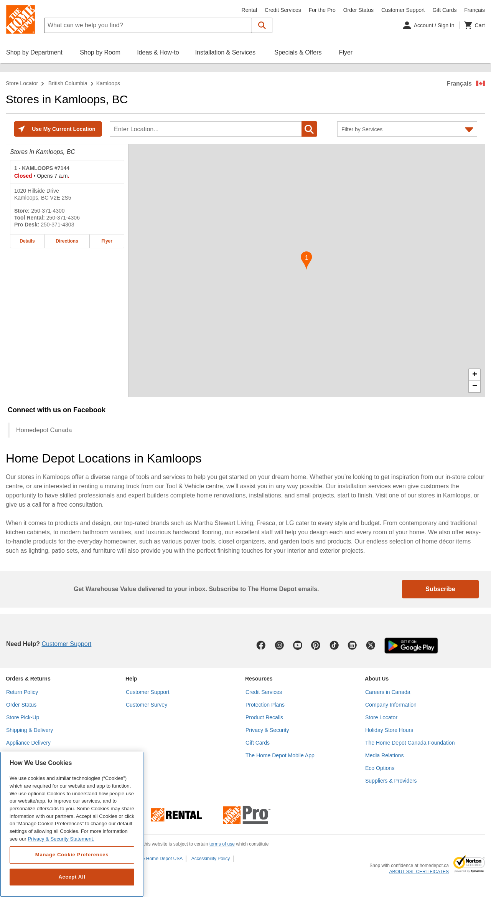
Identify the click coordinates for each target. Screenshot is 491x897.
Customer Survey (146, 705)
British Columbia (67, 83)
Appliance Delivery (28, 743)
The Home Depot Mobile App (280, 755)
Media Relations (384, 755)
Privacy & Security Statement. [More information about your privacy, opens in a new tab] (61, 839)
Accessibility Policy (210, 858)
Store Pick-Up (22, 717)
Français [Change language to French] (474, 10)
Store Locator (22, 83)
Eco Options (379, 768)
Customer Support (403, 10)
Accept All (71, 877)
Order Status (358, 10)
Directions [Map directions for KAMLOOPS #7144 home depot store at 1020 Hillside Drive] (67, 241)
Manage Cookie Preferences (72, 854)
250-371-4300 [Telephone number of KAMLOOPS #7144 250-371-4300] (47, 211)
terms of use (222, 844)
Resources (259, 679)
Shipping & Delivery (29, 730)
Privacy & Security (267, 730)
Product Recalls (264, 717)
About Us (377, 679)
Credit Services (283, 10)
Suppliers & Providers (391, 781)
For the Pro (322, 10)
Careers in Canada (387, 692)
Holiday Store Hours (389, 730)
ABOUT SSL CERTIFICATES (419, 871)
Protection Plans (265, 705)
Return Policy (22, 692)
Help (131, 679)
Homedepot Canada (44, 429)
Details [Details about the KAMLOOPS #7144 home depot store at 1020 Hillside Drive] (27, 241)
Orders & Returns (28, 679)
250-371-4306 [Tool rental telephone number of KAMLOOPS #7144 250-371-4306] (63, 218)
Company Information (391, 705)
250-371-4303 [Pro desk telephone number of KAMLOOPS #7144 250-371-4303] (57, 224)
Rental (249, 10)
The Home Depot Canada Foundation (410, 743)
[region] (72, 824)
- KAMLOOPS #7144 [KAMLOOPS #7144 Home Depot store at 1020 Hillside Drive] (41, 168)
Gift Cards (444, 10)
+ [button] (474, 375)
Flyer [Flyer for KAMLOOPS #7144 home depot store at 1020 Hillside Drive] (106, 241)
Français (459, 83)
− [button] (474, 386)
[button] (262, 25)
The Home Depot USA (160, 858)
